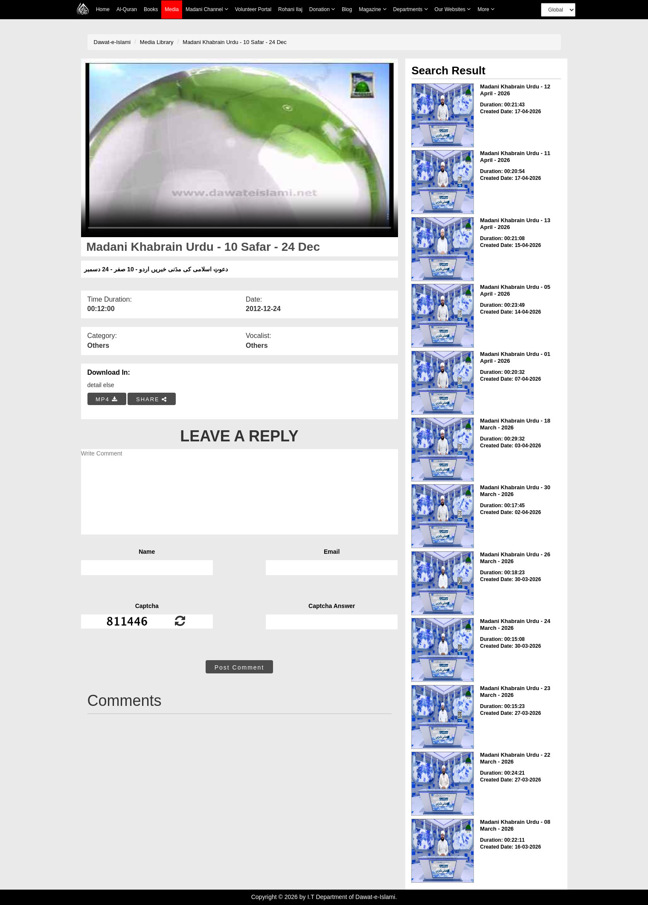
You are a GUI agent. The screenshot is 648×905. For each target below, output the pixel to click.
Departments (410, 9)
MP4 (107, 399)
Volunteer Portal (253, 9)
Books (151, 9)
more (485, 9)
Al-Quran (126, 9)
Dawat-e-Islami (112, 42)
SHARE (151, 399)
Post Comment (239, 667)
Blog (347, 9)
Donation (322, 9)
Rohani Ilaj (290, 9)
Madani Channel (207, 9)
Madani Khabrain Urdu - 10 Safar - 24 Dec (235, 42)
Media (171, 9)
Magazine (372, 9)
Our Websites (453, 9)
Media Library (157, 42)
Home (103, 9)
